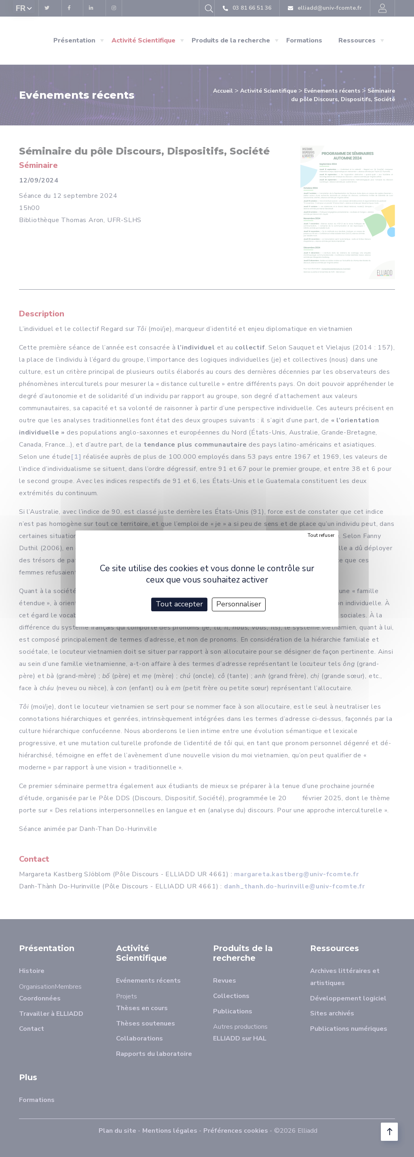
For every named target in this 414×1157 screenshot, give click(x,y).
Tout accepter (179, 604)
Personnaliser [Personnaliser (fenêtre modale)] (238, 604)
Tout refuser (321, 535)
